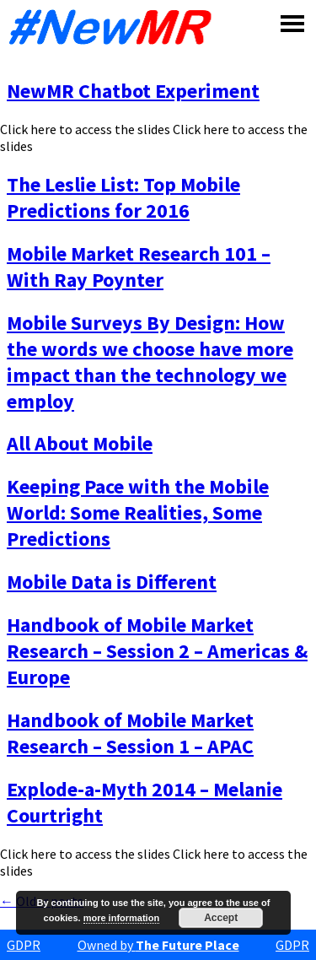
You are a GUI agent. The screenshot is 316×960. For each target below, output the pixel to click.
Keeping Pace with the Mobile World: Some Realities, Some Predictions (138, 512)
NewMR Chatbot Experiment (133, 91)
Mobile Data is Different (112, 582)
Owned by (158, 944)
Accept (221, 918)
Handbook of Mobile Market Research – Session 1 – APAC (130, 733)
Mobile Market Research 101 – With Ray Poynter (138, 266)
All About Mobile (80, 443)
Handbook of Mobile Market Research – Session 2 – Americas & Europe (157, 651)
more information (121, 918)
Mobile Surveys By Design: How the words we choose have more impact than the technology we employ (150, 362)
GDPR (23, 944)
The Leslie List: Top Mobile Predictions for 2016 (123, 197)
